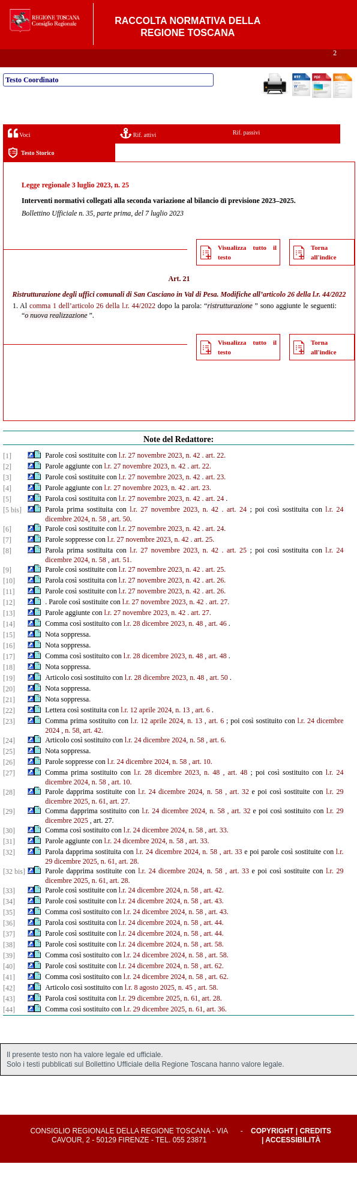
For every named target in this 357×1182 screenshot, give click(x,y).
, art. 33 (231, 871)
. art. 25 (234, 569)
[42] (9, 1007)
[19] (9, 697)
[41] (9, 996)
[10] (9, 600)
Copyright (272, 1150)
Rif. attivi (138, 152)
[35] (9, 931)
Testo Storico (31, 172)
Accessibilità (292, 1159)
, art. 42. (212, 909)
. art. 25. (202, 558)
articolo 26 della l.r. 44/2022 (304, 313)
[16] (9, 665)
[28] (9, 811)
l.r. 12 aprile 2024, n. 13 (155, 729)
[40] (9, 985)
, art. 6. (216, 759)
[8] (7, 570)
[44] (9, 1029)
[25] (9, 770)
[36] (9, 942)
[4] (7, 507)
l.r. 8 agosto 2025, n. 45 (159, 1006)
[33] (9, 910)
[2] (7, 486)
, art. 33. (217, 849)
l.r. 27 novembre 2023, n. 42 (159, 474)
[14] (9, 643)
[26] (9, 781)
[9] (7, 589)
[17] (9, 675)
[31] (9, 860)
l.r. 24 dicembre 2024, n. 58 (164, 759)
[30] (9, 850)
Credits (315, 1150)
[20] (9, 708)
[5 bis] (12, 529)
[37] (9, 953)
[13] (9, 632)
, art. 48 (216, 675)
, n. (65, 749)
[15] (9, 654)
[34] (9, 921)
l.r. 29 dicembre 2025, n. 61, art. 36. (175, 1028)
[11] (9, 611)
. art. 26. (214, 599)
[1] (7, 475)
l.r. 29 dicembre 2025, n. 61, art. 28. (170, 1017)
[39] (9, 975)
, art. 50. (120, 538)
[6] (7, 548)
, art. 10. (200, 781)
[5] (7, 518)
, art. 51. (120, 579)
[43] (9, 1018)
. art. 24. (214, 548)
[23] (9, 740)
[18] (9, 686)
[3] (7, 496)
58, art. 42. (87, 749)
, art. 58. (212, 963)
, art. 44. (212, 942)
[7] (7, 559)
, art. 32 (237, 811)
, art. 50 (217, 697)
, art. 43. (212, 920)
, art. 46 (216, 642)
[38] (9, 964)
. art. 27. (218, 621)
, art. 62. (212, 985)
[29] (9, 830)
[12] (9, 621)
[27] (9, 792)
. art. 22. (214, 474)
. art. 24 (213, 518)
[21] (9, 719)
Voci (19, 152)
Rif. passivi (246, 151)
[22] (9, 730)
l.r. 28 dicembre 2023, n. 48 (163, 642)
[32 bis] (14, 890)
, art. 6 (200, 729)
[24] (9, 760)
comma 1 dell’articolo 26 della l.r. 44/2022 (92, 325)
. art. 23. (214, 496)
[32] (9, 871)
